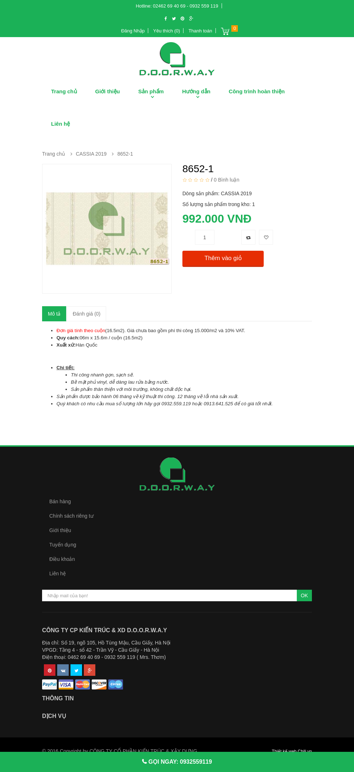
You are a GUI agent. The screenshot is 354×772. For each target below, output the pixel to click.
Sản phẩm (151, 91)
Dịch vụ (54, 716)
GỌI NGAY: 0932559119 (179, 762)
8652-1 (125, 154)
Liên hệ (60, 124)
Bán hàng (60, 501)
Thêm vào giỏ (223, 258)
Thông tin (58, 698)
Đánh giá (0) (86, 314)
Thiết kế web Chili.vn (292, 751)
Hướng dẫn (196, 91)
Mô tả (54, 314)
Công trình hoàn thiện (257, 91)
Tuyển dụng (62, 545)
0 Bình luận (226, 180)
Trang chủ (64, 91)
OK (304, 595)
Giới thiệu (107, 91)
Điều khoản (62, 559)
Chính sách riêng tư (71, 516)
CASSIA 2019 (91, 154)
